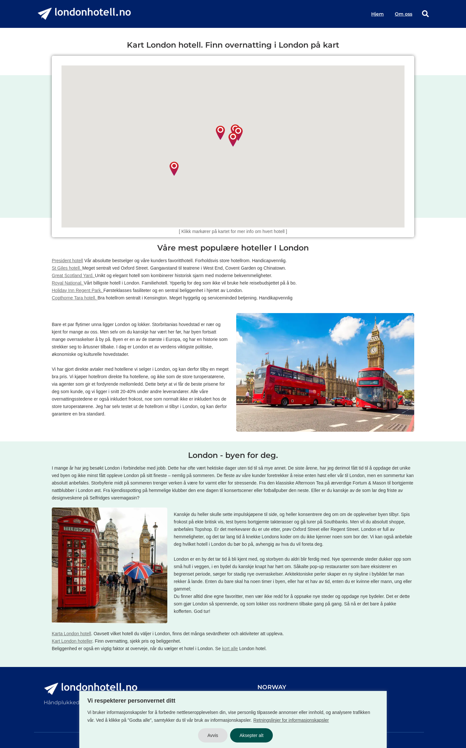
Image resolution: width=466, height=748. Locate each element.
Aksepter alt (251, 735)
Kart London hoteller (72, 641)
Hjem (377, 14)
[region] (233, 719)
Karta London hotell (71, 633)
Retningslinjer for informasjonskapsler (291, 720)
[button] (238, 134)
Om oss (403, 14)
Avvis (212, 735)
